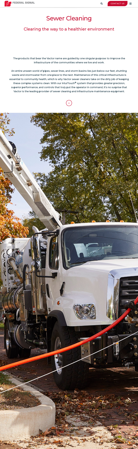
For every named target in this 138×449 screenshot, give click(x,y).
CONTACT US (117, 3)
